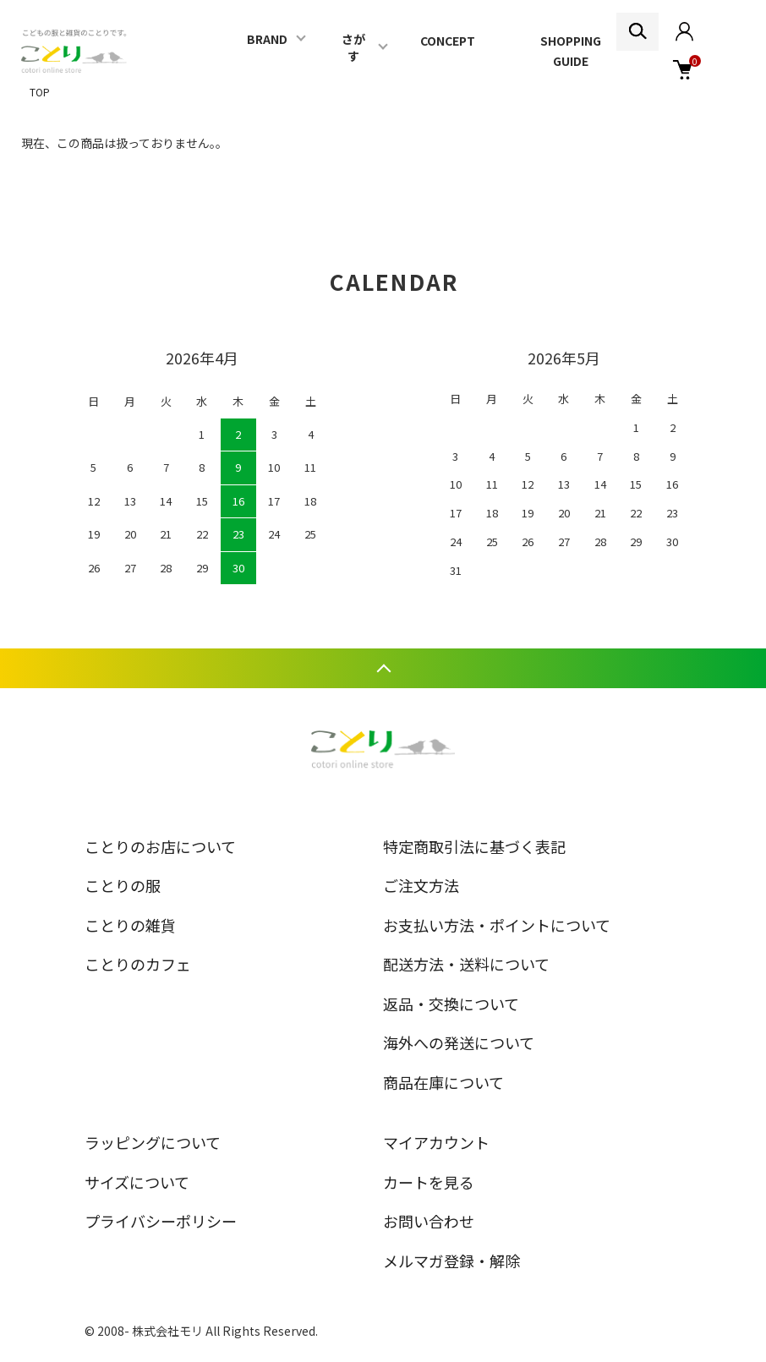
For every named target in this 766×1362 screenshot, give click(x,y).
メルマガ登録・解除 (451, 1261)
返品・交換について (451, 1004)
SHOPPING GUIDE (570, 51)
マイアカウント (436, 1142)
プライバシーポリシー (161, 1221)
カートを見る (428, 1182)
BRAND (267, 38)
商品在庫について (443, 1082)
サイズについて (137, 1182)
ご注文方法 (421, 885)
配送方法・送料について (466, 964)
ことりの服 (123, 885)
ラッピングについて (153, 1142)
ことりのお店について (160, 846)
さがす (353, 47)
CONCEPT (447, 40)
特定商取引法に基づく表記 (474, 846)
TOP (40, 92)
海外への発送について (458, 1042)
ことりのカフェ (138, 964)
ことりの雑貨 (130, 925)
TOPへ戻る (383, 668)
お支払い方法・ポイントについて (496, 925)
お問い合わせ (428, 1221)
